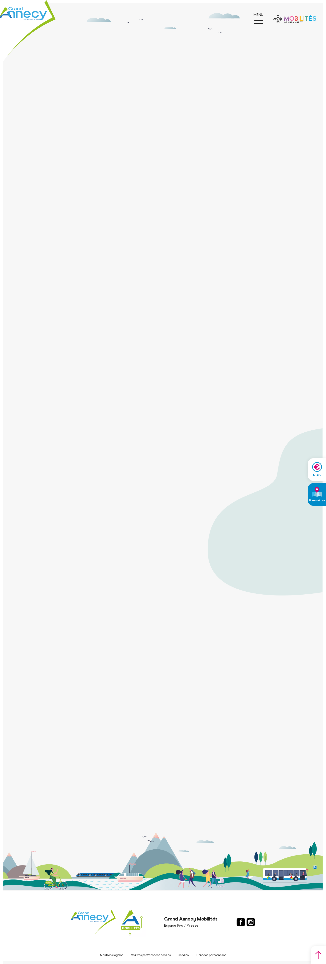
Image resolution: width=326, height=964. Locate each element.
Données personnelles (211, 955)
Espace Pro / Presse (181, 925)
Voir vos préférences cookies (151, 955)
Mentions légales (111, 955)
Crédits (183, 955)
